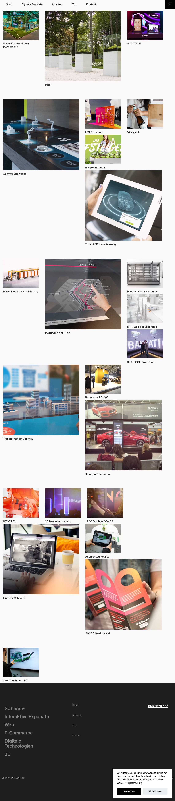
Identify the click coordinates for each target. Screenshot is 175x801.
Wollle (159, 26)
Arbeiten (57, 4)
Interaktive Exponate (27, 717)
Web (9, 725)
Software (15, 708)
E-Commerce (19, 733)
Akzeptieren (129, 791)
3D (8, 754)
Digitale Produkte (32, 4)
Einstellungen (155, 791)
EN (170, 5)
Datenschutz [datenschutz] (135, 783)
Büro (74, 4)
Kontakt (91, 4)
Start (9, 4)
